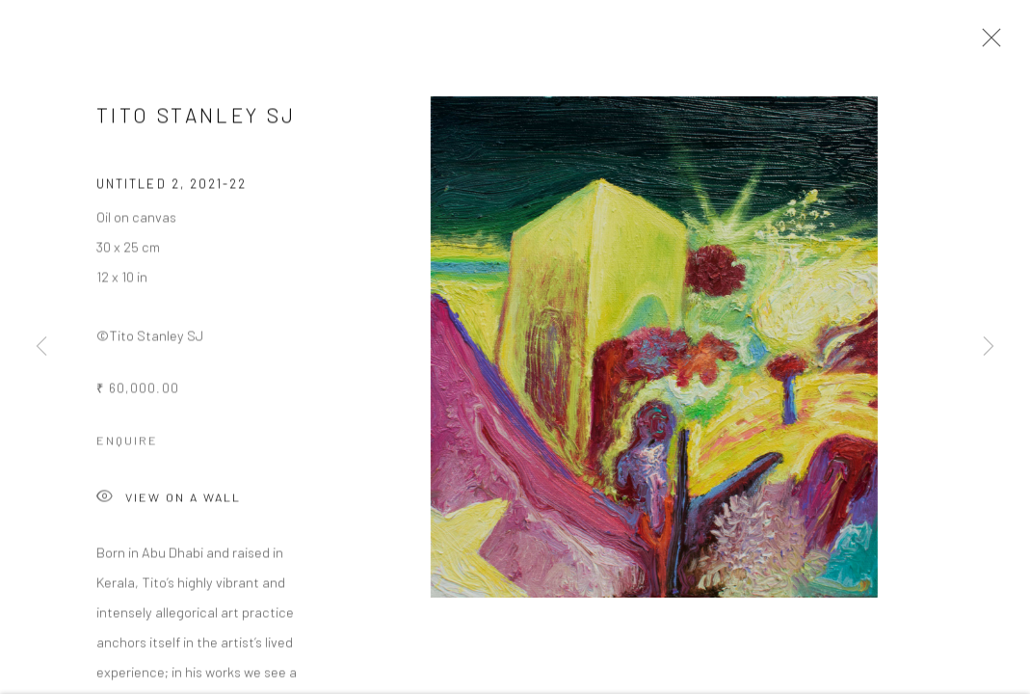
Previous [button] (41, 347)
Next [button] (988, 347)
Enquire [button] (127, 442)
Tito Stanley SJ (196, 117)
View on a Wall (168, 501)
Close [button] (986, 43)
